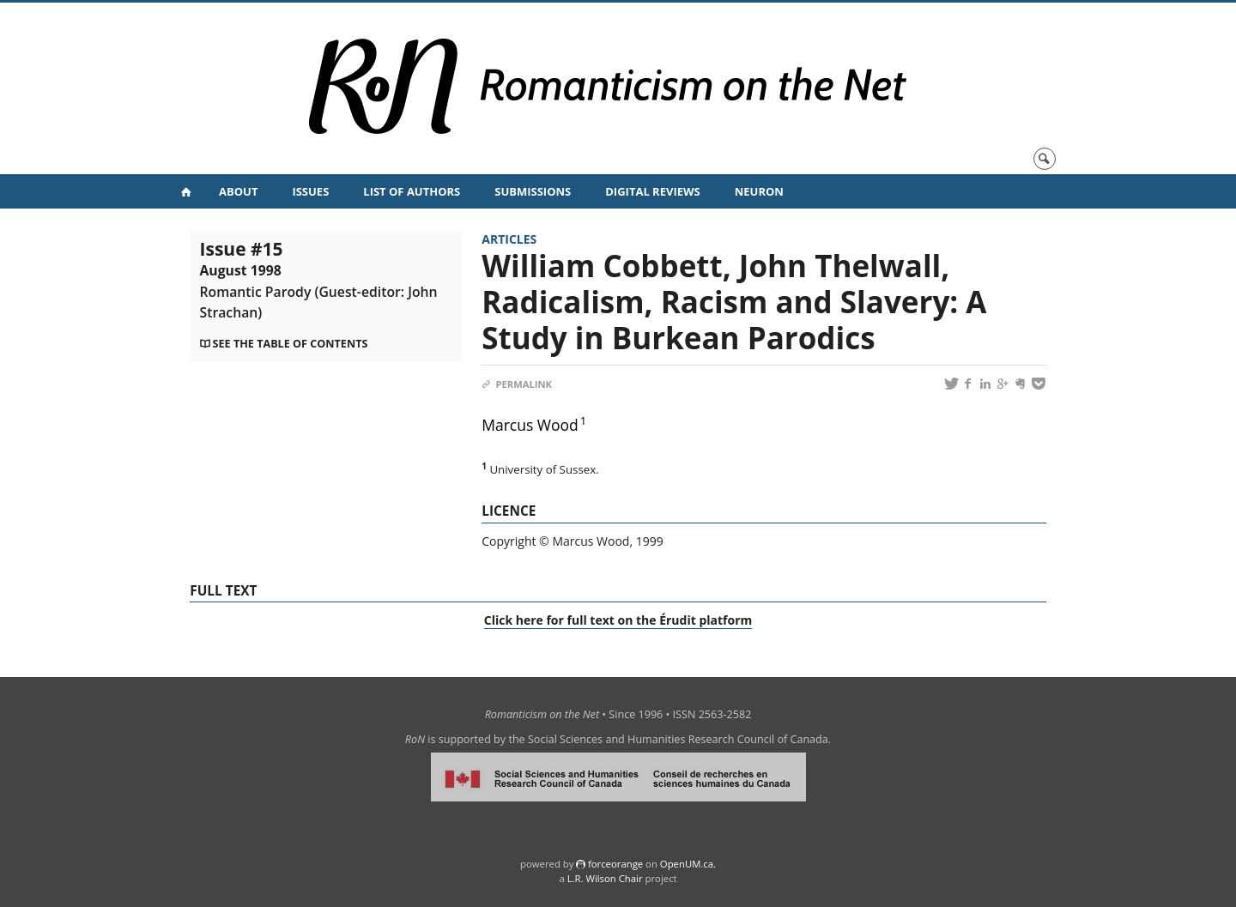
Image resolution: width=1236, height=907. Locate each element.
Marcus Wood (530, 424)
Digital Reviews (652, 191)
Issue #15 (319, 279)
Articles (509, 239)
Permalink (517, 384)
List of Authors (411, 191)
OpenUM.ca (686, 863)
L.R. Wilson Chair (605, 878)
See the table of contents (290, 343)
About (238, 191)
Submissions (532, 191)
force (615, 863)
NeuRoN (759, 191)
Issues (310, 191)
